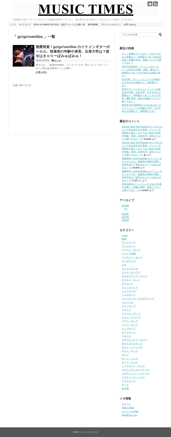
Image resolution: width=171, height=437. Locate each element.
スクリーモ (127, 302)
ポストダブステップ (132, 343)
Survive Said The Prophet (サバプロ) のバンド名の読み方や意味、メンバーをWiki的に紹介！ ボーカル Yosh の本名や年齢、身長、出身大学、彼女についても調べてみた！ (142, 133)
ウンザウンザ (129, 261)
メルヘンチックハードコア (135, 370)
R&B (124, 239)
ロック (57, 60)
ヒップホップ (129, 328)
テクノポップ (129, 306)
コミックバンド (130, 287)
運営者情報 (93, 24)
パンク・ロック (130, 325)
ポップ (125, 355)
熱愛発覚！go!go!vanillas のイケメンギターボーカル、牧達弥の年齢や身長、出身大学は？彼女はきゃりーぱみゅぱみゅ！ (73, 51)
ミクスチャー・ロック (133, 366)
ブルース (126, 336)
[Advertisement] (37, 107)
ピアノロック (129, 332)
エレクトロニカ (130, 268)
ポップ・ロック (130, 362)
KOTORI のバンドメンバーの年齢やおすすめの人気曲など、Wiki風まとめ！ (141, 82)
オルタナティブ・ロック (134, 276)
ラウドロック (129, 381)
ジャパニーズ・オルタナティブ (138, 298)
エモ (124, 265)
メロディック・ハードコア (135, 373)
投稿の (128, 408)
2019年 (125, 206)
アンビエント (129, 246)
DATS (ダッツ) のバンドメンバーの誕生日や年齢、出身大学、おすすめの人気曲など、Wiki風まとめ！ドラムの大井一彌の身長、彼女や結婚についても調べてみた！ (141, 95)
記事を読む (41, 72)
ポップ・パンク (130, 358)
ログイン (126, 404)
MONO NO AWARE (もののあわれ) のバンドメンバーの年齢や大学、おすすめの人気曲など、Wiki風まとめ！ (141, 108)
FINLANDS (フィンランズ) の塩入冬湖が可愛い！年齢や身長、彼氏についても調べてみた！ (141, 187)
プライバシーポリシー (111, 24)
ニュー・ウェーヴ (131, 317)
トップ (13, 24)
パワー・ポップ (130, 321)
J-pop (125, 235)
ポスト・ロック (130, 351)
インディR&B (129, 253)
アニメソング (129, 242)
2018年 (125, 214)
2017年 (125, 217)
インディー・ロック (132, 257)
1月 (126, 209)
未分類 (125, 388)
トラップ (126, 310)
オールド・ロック (131, 280)
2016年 (125, 220)
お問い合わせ (130, 24)
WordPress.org (129, 415)
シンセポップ (129, 295)
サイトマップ (25, 24)
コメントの (130, 411)
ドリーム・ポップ (131, 313)
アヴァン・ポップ (131, 250)
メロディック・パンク (133, 377)
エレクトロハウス (131, 272)
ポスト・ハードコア (132, 347)
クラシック (127, 283)
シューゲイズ (129, 291)
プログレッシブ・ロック (134, 340)
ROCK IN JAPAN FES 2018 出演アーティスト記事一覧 (59, 24)
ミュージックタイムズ (88, 432)
